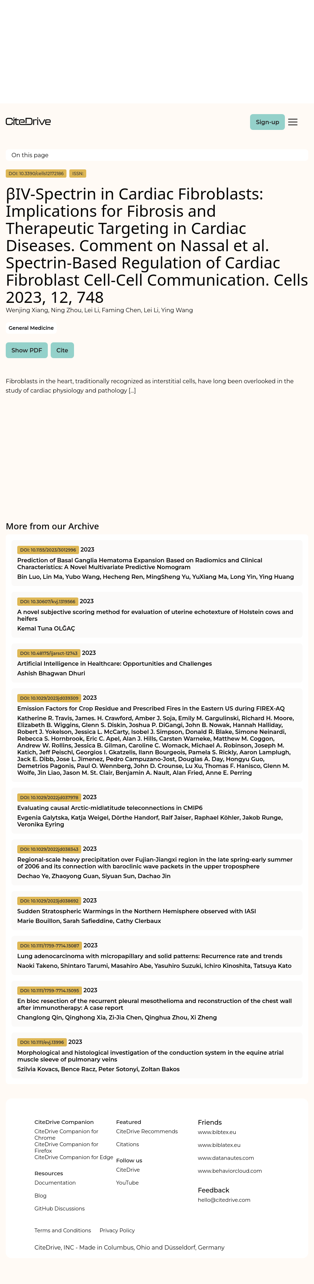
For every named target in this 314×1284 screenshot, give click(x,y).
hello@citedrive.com (224, 1200)
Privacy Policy (117, 1230)
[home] (28, 123)
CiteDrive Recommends (147, 1131)
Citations (127, 1144)
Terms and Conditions (62, 1230)
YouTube (127, 1183)
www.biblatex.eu (219, 1145)
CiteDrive (128, 1170)
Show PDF (26, 350)
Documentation (55, 1183)
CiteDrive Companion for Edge (73, 1157)
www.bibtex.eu (217, 1132)
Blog (40, 1195)
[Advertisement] (157, 53)
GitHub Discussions (59, 1208)
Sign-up (267, 122)
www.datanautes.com (226, 1158)
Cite (62, 350)
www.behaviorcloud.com (230, 1171)
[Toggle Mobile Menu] (293, 122)
